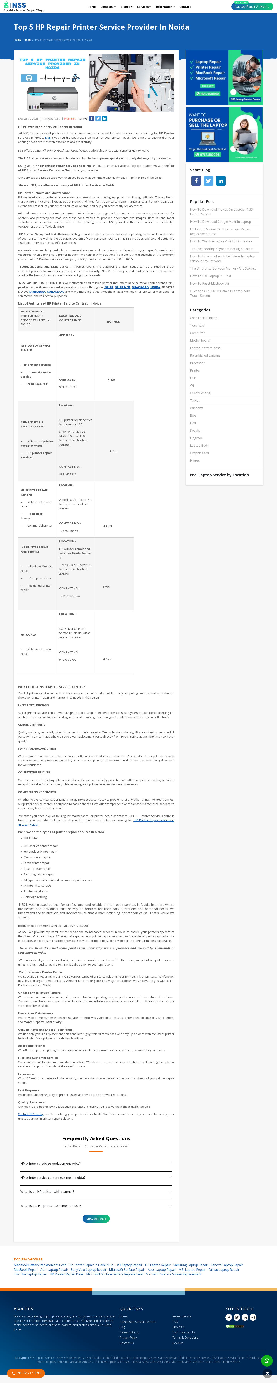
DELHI (108, 287)
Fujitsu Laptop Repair (223, 1269)
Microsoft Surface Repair (127, 1269)
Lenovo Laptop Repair (227, 1265)
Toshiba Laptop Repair (30, 1274)
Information (164, 6)
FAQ (175, 1322)
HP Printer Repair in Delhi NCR (90, 1265)
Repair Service (182, 1316)
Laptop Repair (251, 6)
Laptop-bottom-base (205, 348)
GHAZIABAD (140, 287)
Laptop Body (199, 445)
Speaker (196, 430)
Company (106, 6)
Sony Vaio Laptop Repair (88, 1269)
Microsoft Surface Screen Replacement (173, 1274)
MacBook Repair (26, 1269)
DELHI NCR (122, 287)
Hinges (195, 460)
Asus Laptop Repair (162, 1269)
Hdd (193, 423)
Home (91, 6)
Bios (193, 415)
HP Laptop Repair (158, 1265)
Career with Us (129, 1332)
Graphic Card (199, 453)
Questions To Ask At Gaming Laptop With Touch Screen (220, 293)
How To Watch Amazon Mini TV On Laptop (221, 241)
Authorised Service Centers (138, 1322)
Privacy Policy (128, 1337)
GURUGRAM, (56, 291)
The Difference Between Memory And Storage (223, 268)
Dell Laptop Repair (128, 1265)
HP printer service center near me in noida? (52, 1177)
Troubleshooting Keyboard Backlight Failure (222, 249)
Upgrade (196, 438)
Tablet (194, 400)
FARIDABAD (37, 291)
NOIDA (155, 287)
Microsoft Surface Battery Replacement (114, 1274)
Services (143, 6)
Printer (70, 118)
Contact (185, 6)
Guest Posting (200, 393)
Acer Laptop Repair (54, 1269)
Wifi (192, 385)
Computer (197, 333)
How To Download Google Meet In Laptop (220, 221)
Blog (28, 39)
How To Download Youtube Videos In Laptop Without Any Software (222, 258)
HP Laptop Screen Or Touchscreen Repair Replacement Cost (220, 231)
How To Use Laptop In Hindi (210, 276)
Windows (196, 408)
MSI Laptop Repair (192, 1269)
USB (193, 378)
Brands (125, 6)
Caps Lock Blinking (203, 318)
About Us (179, 1327)
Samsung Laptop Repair (190, 1265)
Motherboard (200, 340)
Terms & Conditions (186, 1337)
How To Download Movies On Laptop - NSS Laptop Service (221, 211)
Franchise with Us (184, 1332)
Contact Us (127, 1343)
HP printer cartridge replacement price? (50, 1163)
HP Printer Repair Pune (66, 1274)
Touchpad (197, 325)
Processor (197, 363)
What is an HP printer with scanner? (47, 1191)
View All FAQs (96, 1219)
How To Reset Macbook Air (209, 283)
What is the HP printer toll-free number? (50, 1205)
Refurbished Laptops (205, 355)
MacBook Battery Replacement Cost (40, 1265)
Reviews (178, 1343)
